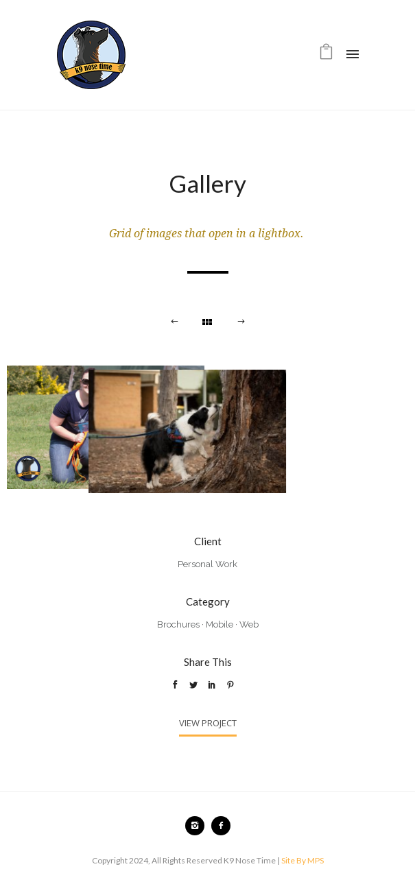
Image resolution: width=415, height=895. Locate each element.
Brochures (178, 624)
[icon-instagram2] (198, 825)
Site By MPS (302, 860)
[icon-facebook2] (220, 825)
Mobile (219, 624)
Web (249, 624)
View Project (208, 723)
